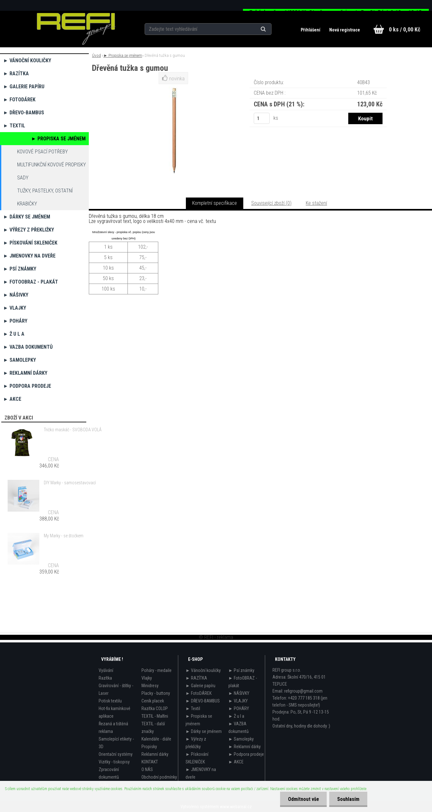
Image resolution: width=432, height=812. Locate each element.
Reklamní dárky (154, 754)
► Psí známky (19, 269)
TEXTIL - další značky (153, 727)
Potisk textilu (110, 700)
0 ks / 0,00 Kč (404, 29)
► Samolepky (19, 360)
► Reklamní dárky (25, 373)
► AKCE (12, 399)
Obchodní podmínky (159, 777)
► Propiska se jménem (58, 139)
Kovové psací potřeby (42, 152)
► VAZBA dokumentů (28, 347)
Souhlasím (348, 799)
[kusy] (262, 118)
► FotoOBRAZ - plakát (30, 282)
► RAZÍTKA (16, 73)
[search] (271, 29)
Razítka (105, 678)
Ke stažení (316, 203)
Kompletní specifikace (214, 203)
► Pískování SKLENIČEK (30, 243)
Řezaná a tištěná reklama (113, 727)
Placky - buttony (155, 693)
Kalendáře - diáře (156, 739)
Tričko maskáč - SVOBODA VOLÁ (72, 429)
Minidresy (150, 685)
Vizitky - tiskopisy (114, 761)
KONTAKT (149, 761)
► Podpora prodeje (27, 386)
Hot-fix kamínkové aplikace (114, 712)
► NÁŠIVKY (15, 295)
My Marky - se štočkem (63, 535)
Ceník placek (152, 700)
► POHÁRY (15, 321)
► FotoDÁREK (19, 100)
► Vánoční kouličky (27, 60)
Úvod (96, 55)
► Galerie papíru (23, 87)
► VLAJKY (14, 308)
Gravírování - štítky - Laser (116, 689)
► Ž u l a (13, 334)
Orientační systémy (116, 754)
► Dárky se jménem (26, 217)
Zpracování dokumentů (109, 773)
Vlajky (146, 678)
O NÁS (147, 769)
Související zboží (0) (271, 203)
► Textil (14, 126)
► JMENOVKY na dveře (29, 256)
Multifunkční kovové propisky (51, 165)
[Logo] (76, 29)
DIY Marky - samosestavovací (70, 482)
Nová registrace (344, 29)
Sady (23, 178)
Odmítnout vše (303, 799)
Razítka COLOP (154, 708)
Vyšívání (106, 670)
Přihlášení (311, 29)
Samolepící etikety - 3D (116, 742)
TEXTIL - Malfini (154, 716)
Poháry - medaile (156, 670)
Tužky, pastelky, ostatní (45, 191)
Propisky (149, 746)
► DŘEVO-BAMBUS (23, 113)
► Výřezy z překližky (28, 230)
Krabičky (27, 204)
